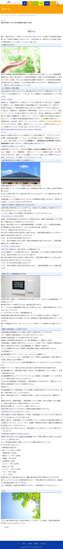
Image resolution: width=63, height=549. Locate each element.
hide (33, 31)
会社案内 (41, 3)
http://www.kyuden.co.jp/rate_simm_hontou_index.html (21, 129)
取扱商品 (46, 3)
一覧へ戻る (6, 527)
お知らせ (29, 3)
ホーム (18, 543)
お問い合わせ (53, 3)
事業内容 (35, 3)
